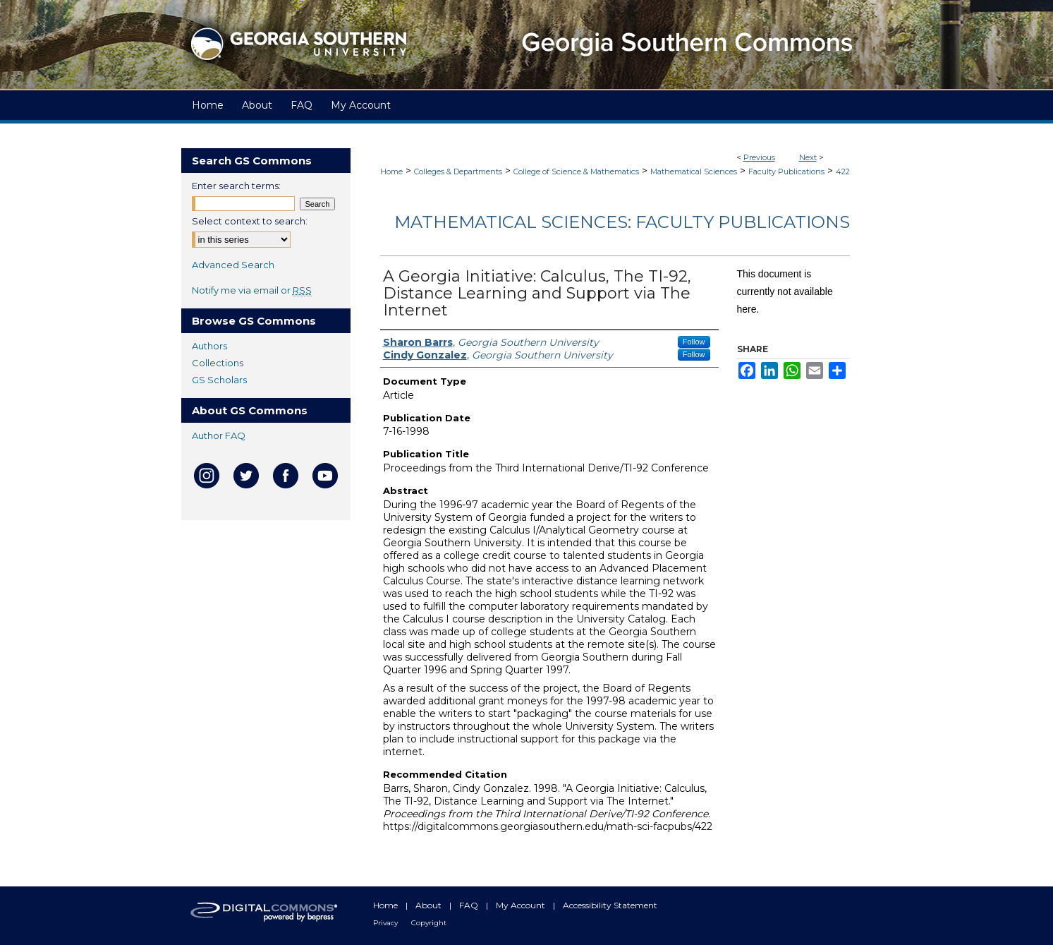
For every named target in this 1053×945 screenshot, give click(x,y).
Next (808, 157)
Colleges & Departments (458, 171)
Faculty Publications (786, 171)
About (429, 905)
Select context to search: (250, 221)
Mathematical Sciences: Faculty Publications (622, 222)
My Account (521, 905)
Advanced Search (233, 264)
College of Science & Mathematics (576, 171)
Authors (209, 345)
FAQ (469, 905)
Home (391, 171)
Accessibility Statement (610, 905)
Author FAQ (218, 435)
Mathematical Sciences (693, 171)
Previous (759, 157)
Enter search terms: (236, 185)
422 (843, 171)
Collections (217, 362)
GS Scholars (219, 379)
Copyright (428, 922)
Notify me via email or (252, 290)
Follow (694, 341)
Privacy (386, 922)
